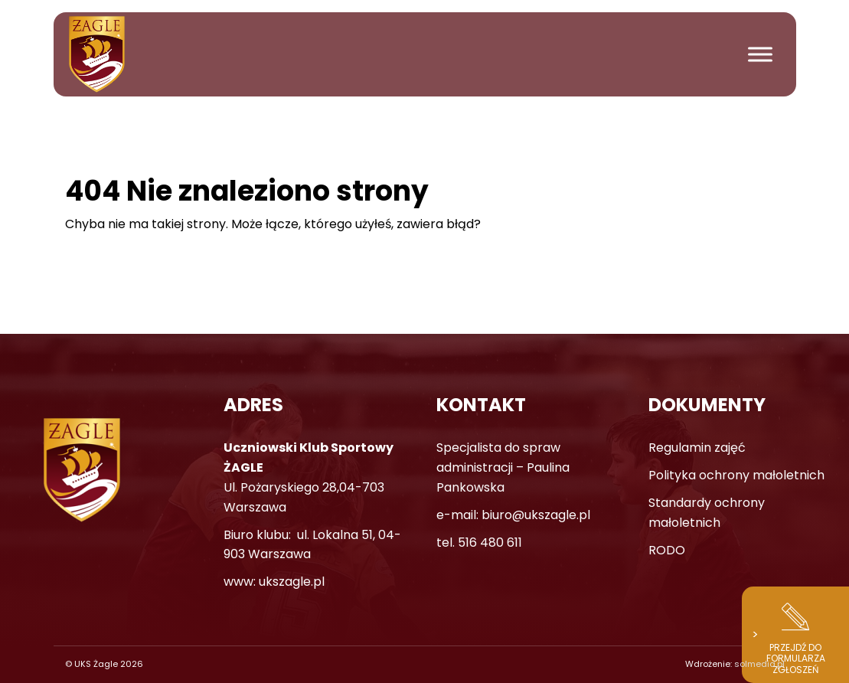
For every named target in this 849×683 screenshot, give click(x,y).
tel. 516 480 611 (479, 542)
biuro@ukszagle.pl (536, 515)
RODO (666, 550)
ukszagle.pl (292, 581)
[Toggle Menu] (760, 54)
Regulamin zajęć (697, 447)
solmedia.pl (759, 664)
